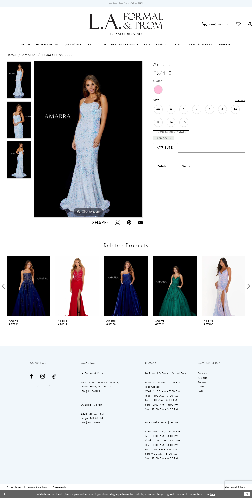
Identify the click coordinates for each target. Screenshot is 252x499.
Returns (202, 383)
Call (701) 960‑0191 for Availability (177, 134)
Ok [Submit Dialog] (246, 495)
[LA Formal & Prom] (126, 25)
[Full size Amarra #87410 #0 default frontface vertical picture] (88, 140)
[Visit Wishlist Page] (238, 25)
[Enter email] (44, 387)
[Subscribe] (57, 387)
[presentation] (28, 287)
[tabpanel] (19, 82)
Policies (202, 374)
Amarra (29, 56)
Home (11, 56)
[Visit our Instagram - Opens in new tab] (42, 377)
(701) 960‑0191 (91, 392)
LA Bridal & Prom (92, 405)
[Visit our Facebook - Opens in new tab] (31, 377)
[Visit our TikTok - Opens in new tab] (54, 377)
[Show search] (225, 45)
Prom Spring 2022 (57, 56)
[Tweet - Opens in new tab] (117, 223)
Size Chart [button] (237, 102)
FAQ (201, 392)
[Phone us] (216, 25)
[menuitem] (216, 25)
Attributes (165, 153)
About (201, 387)
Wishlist (202, 378)
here (212, 495)
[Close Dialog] (5, 495)
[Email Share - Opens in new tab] (140, 223)
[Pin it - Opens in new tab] (129, 223)
